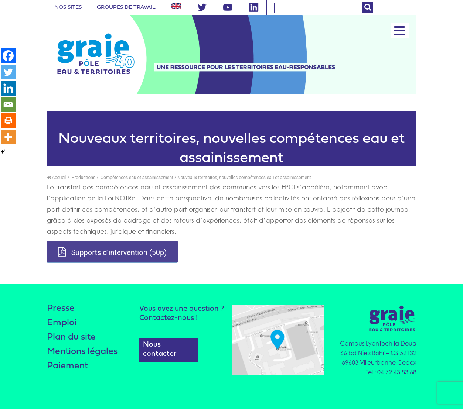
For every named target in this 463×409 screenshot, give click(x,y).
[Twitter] (8, 72)
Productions (83, 177)
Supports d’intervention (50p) (112, 252)
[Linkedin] (8, 88)
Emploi (61, 322)
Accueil (57, 177)
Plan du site (71, 337)
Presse (61, 308)
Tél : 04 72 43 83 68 (391, 372)
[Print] (8, 120)
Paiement (67, 366)
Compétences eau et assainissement (136, 177)
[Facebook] (8, 55)
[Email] (8, 104)
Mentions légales (82, 351)
